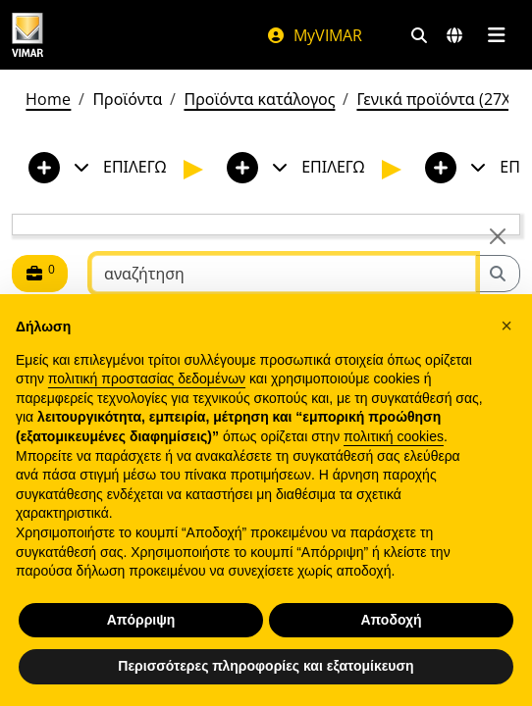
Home (48, 99)
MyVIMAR (314, 35)
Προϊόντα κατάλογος (259, 99)
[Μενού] (496, 35)
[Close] (497, 236)
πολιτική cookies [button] (394, 436)
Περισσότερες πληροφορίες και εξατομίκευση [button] (265, 666)
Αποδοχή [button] (390, 620)
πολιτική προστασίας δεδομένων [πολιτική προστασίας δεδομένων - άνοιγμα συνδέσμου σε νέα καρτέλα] (146, 378)
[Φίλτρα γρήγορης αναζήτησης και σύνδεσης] (419, 35)
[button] (506, 325)
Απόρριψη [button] (141, 620)
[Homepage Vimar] (27, 35)
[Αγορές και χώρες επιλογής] (454, 35)
